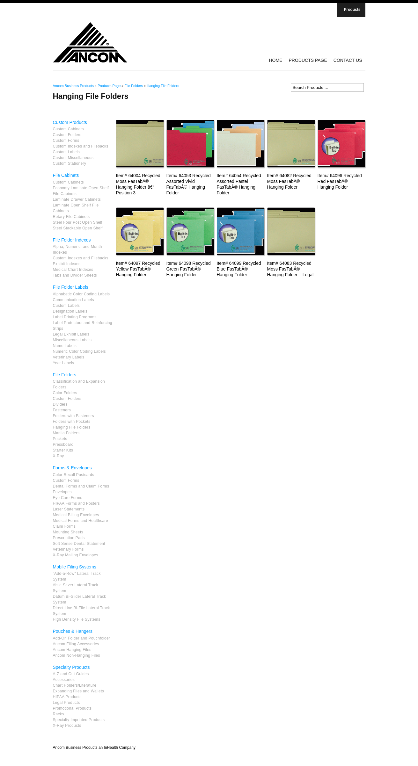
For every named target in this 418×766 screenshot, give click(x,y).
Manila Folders (66, 433)
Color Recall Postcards (73, 475)
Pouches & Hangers (73, 631)
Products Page (308, 60)
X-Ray (58, 456)
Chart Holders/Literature (75, 685)
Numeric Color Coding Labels (79, 351)
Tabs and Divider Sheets (75, 275)
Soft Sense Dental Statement (79, 543)
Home (275, 60)
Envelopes (62, 492)
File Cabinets (66, 175)
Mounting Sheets (68, 532)
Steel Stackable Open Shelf (78, 228)
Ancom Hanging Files (72, 649)
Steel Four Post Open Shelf (77, 222)
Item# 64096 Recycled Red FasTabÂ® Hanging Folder (340, 181)
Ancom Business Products (73, 86)
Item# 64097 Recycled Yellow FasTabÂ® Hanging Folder (138, 269)
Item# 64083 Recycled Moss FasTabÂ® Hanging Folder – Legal (290, 269)
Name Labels (65, 345)
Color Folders (65, 393)
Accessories (64, 679)
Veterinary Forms (68, 549)
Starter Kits (63, 450)
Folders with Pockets (72, 421)
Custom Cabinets (68, 129)
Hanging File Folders (163, 86)
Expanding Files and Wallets (78, 691)
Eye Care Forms (67, 497)
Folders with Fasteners (73, 416)
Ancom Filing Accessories (76, 644)
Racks (58, 714)
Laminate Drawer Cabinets (77, 199)
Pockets (60, 439)
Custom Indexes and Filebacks (80, 146)
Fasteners (62, 410)
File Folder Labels (70, 287)
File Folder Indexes (72, 239)
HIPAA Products (67, 697)
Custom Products (70, 122)
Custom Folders (67, 135)
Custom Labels (66, 152)
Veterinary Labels (68, 357)
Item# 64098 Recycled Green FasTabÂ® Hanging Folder (188, 269)
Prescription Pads (69, 538)
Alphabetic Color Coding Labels (81, 294)
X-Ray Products (67, 725)
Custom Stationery (69, 163)
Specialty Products (71, 667)
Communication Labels (73, 300)
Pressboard (63, 444)
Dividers (60, 404)
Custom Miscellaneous (73, 157)
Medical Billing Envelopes (76, 515)
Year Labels (63, 363)
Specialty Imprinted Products (79, 720)
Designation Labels (70, 311)
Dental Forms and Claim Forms (81, 486)
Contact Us (348, 60)
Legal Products (66, 702)
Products (352, 9)
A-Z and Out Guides (71, 674)
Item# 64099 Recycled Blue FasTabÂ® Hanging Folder (239, 269)
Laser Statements (69, 509)
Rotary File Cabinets (71, 216)
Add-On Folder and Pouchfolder (81, 638)
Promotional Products (72, 708)
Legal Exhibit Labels (71, 334)
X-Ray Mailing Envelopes (75, 555)
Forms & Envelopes (72, 467)
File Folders (134, 86)
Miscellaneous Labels (72, 340)
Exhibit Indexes (67, 264)
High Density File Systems (76, 619)
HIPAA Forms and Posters (76, 503)
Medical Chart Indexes (73, 269)
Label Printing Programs (75, 317)
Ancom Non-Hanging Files (76, 655)
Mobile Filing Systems (74, 566)
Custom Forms (66, 140)
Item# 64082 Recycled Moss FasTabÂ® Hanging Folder (289, 181)
